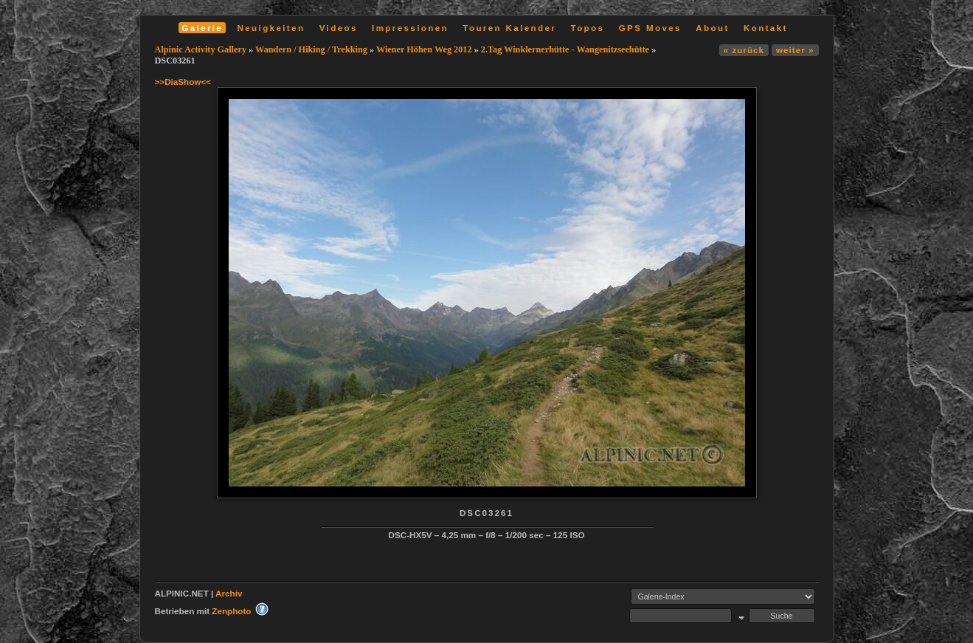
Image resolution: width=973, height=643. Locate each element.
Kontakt (766, 27)
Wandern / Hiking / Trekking (311, 49)
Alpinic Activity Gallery (201, 49)
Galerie (202, 27)
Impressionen (410, 27)
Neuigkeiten (271, 27)
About (712, 27)
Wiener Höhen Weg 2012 (424, 49)
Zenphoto (231, 611)
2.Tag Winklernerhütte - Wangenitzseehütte (565, 49)
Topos (588, 27)
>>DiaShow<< (183, 81)
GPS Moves (650, 27)
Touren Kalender (509, 27)
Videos (338, 27)
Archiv (228, 593)
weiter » (795, 50)
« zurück (744, 50)
